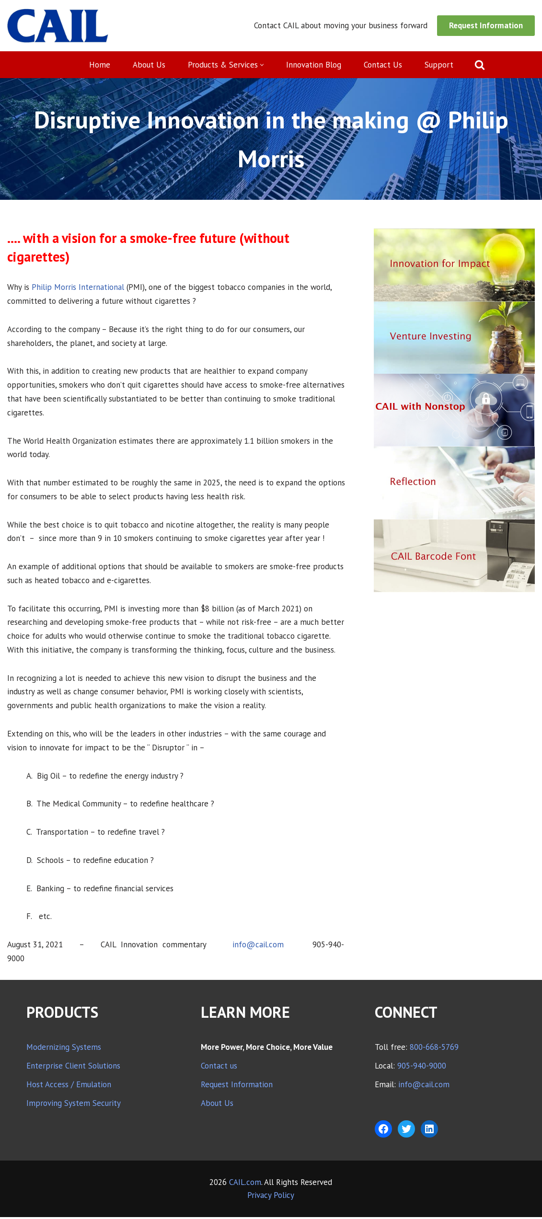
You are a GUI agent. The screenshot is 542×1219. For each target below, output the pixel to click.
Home (99, 64)
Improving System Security (73, 1105)
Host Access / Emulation (68, 1086)
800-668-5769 (434, 1049)
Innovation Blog (313, 64)
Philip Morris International (78, 287)
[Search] (479, 64)
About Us (148, 64)
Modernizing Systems (63, 1049)
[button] (262, 65)
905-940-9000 (421, 1067)
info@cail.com (258, 946)
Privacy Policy (270, 1197)
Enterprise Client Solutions (73, 1067)
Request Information (486, 25)
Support (439, 64)
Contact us (219, 1067)
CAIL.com (245, 1184)
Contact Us (383, 64)
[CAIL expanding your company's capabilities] (57, 26)
